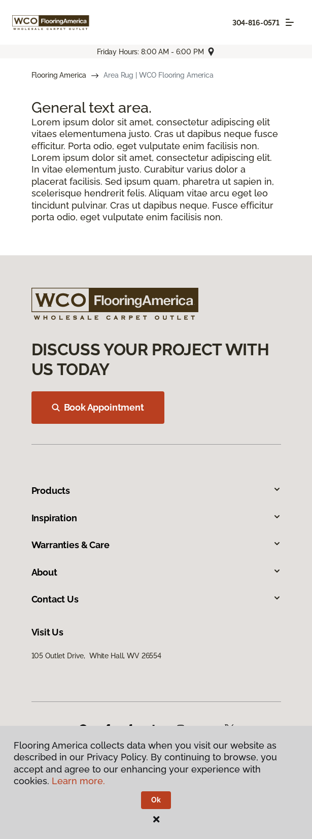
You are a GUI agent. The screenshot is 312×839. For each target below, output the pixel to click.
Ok (156, 800)
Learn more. (78, 781)
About (156, 572)
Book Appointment (98, 407)
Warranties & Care (156, 545)
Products (156, 490)
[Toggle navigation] (290, 22)
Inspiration (156, 518)
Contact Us (156, 599)
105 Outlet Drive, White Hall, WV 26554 (96, 656)
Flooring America (59, 75)
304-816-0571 (256, 23)
